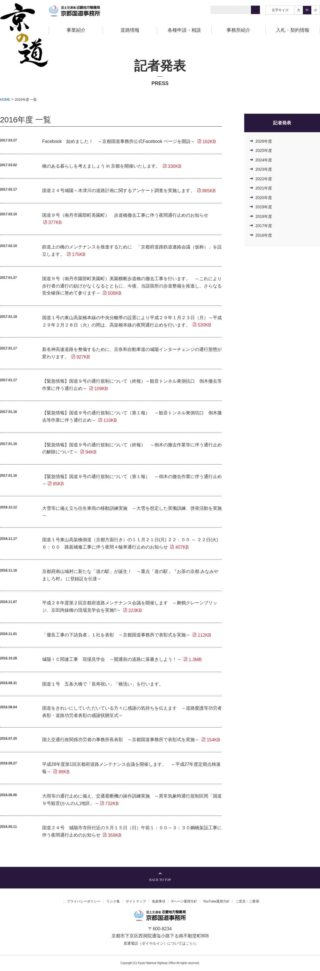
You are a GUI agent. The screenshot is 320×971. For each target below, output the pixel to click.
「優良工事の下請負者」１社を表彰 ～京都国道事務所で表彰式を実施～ (126, 634)
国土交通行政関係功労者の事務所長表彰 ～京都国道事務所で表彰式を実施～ (131, 739)
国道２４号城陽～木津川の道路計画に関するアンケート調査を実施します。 (129, 190)
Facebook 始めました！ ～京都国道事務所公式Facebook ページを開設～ (129, 141)
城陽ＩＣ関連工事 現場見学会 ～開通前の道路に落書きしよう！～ (122, 659)
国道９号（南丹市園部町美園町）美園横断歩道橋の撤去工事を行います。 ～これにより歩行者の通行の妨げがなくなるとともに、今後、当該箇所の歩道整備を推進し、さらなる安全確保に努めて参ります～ (132, 285)
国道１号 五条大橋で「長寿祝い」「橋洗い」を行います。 (102, 684)
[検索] (255, 10)
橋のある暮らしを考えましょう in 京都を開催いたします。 (111, 166)
